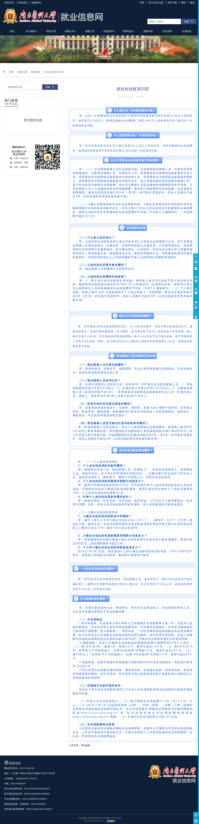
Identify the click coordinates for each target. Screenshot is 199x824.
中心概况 (31, 31)
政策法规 (22, 71)
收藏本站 (36, 2)
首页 (12, 31)
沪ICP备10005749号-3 (94, 820)
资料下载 (172, 2)
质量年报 (148, 31)
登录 (142, 2)
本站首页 (23, 2)
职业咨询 (167, 31)
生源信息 (187, 31)
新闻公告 (70, 31)
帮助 (183, 2)
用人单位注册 (156, 2)
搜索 (188, 21)
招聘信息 (128, 31)
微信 (192, 2)
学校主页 (9, 2)
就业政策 (35, 71)
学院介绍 (51, 31)
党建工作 (90, 31)
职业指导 (109, 31)
